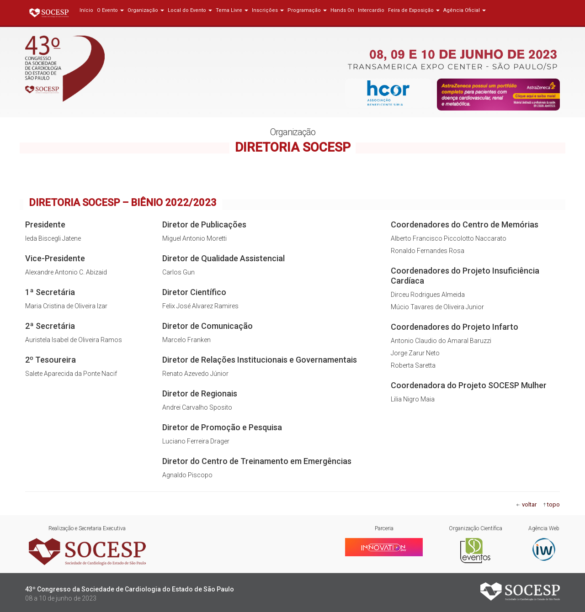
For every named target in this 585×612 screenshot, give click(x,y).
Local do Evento (190, 10)
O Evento (110, 10)
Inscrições (268, 10)
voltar (529, 504)
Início (86, 10)
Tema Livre (232, 10)
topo (553, 504)
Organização (146, 10)
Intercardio (371, 10)
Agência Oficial (464, 10)
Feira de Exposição (414, 10)
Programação (307, 10)
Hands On (342, 10)
